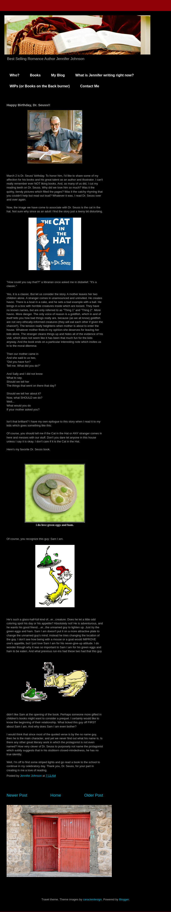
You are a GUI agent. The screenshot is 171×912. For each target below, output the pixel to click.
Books (35, 75)
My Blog (58, 75)
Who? (14, 75)
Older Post (93, 795)
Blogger (124, 899)
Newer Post (17, 795)
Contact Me (89, 86)
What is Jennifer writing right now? (104, 75)
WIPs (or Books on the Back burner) (40, 86)
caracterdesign (92, 899)
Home (55, 795)
